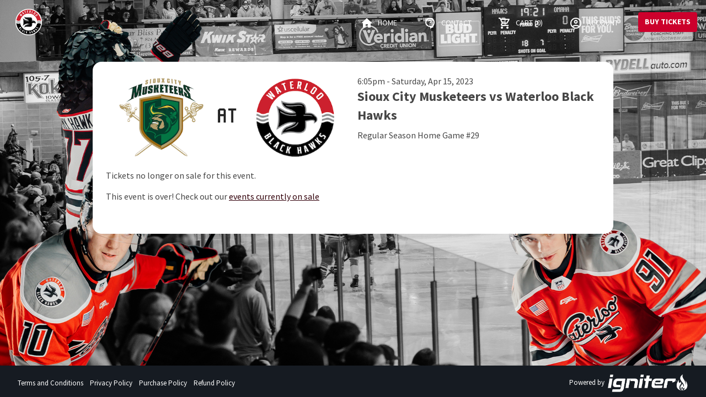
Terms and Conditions (50, 383)
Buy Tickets (668, 21)
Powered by (628, 383)
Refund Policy (214, 383)
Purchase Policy (163, 383)
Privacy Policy (111, 383)
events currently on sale (274, 196)
